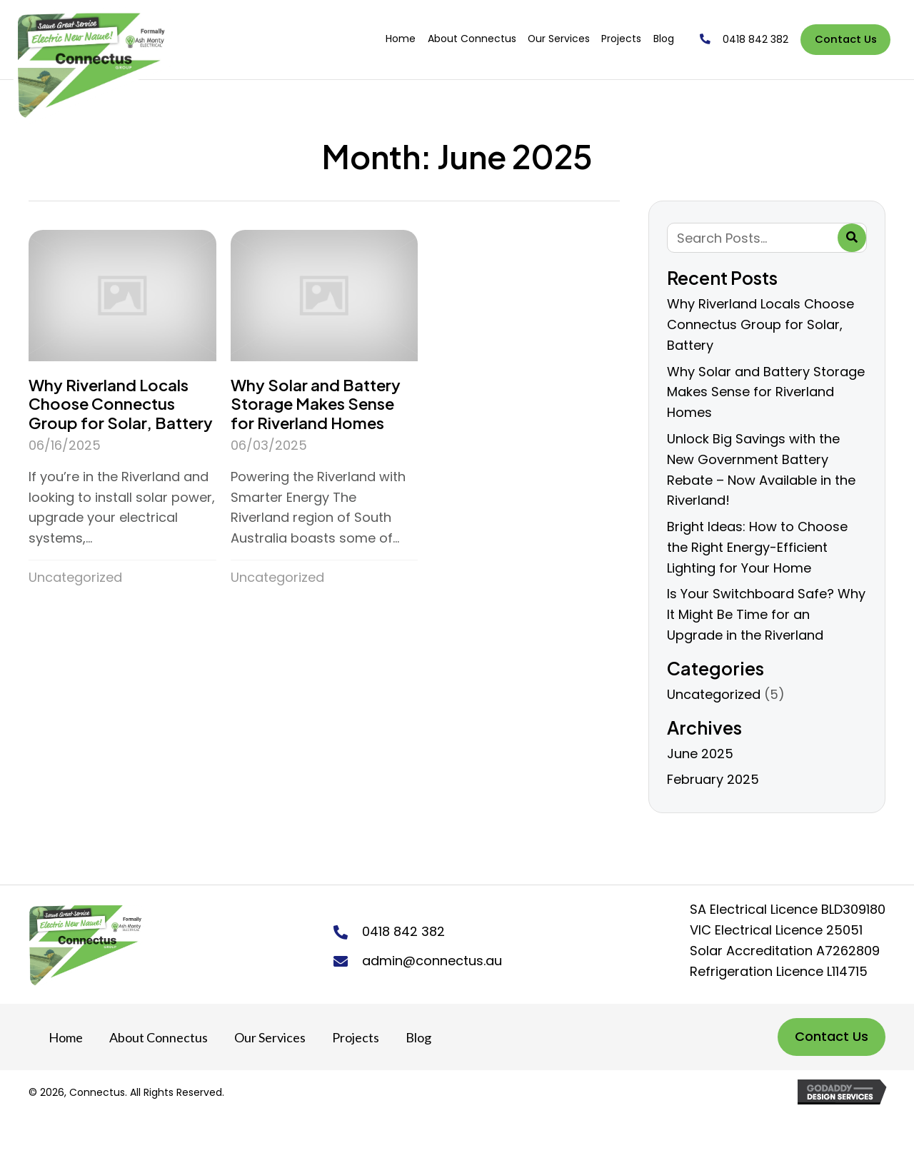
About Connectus (158, 1043)
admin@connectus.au (441, 963)
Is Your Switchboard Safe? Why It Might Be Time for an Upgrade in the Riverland (766, 614)
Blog (418, 1043)
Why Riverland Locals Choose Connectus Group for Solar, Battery (760, 324)
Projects (355, 1043)
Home (66, 1043)
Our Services (270, 1043)
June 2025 (700, 753)
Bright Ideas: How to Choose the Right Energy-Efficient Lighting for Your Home (757, 547)
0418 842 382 (755, 39)
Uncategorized (75, 577)
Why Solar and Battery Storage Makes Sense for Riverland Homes (766, 392)
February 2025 (713, 779)
